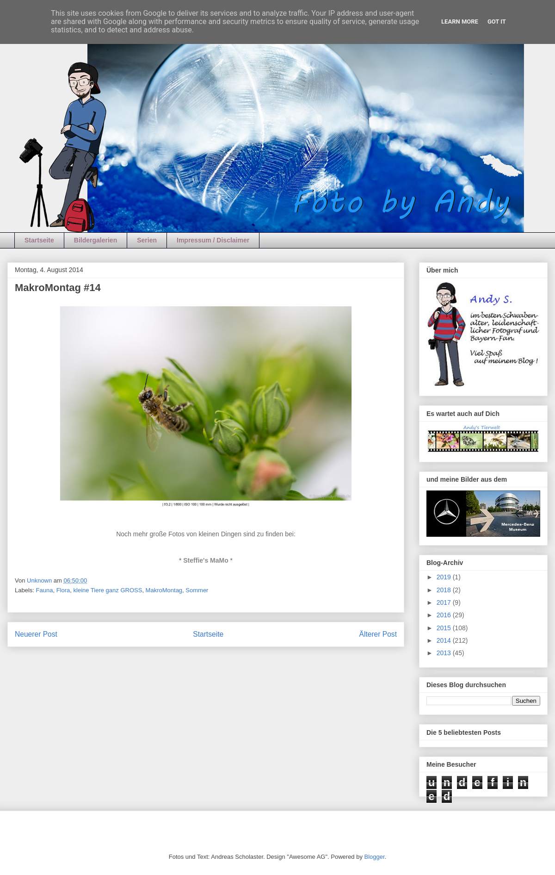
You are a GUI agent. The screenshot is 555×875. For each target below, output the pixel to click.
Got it (496, 21)
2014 (445, 640)
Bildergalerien (95, 240)
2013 (445, 653)
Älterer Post (378, 634)
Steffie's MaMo (205, 560)
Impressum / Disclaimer (213, 240)
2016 (445, 615)
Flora (63, 590)
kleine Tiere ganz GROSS (108, 590)
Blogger (374, 856)
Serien (147, 240)
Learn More (459, 21)
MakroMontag (164, 590)
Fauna (44, 590)
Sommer (196, 590)
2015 (445, 628)
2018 (445, 590)
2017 (445, 602)
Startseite (39, 240)
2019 (445, 577)
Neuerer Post (36, 634)
